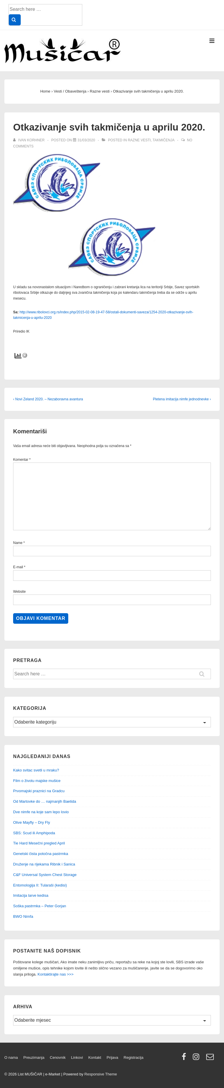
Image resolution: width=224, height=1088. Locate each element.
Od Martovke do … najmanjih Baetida (44, 801)
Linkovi (77, 1057)
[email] (210, 1058)
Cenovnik (58, 1057)
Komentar (22, 460)
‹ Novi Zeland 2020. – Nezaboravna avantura (48, 399)
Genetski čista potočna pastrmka (40, 853)
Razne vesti (139, 140)
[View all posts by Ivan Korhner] (29, 140)
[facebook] (185, 1058)
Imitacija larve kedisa (30, 895)
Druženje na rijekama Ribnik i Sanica (44, 864)
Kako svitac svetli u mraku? (36, 770)
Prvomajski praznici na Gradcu (38, 791)
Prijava (112, 1057)
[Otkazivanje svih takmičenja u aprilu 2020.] (86, 140)
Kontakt (94, 1057)
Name (17, 543)
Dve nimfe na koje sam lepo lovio (41, 812)
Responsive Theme (100, 1074)
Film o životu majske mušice (37, 780)
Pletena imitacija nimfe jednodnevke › (182, 399)
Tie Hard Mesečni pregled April (39, 843)
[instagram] (197, 1058)
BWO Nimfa (23, 916)
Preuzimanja (33, 1057)
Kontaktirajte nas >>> (56, 974)
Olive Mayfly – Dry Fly (31, 822)
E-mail (18, 567)
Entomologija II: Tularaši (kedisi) (40, 885)
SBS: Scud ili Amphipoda (34, 833)
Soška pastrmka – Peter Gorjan (39, 906)
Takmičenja (163, 140)
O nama (11, 1057)
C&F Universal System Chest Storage (44, 875)
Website (19, 592)
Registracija (134, 1057)
